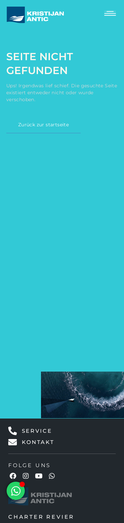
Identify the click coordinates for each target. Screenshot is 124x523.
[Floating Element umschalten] (16, 491)
